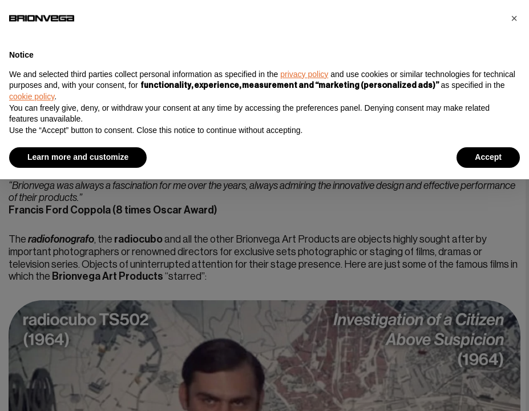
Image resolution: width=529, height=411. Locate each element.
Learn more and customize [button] (77, 157)
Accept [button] (488, 157)
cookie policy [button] (31, 96)
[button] (514, 18)
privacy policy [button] (304, 74)
